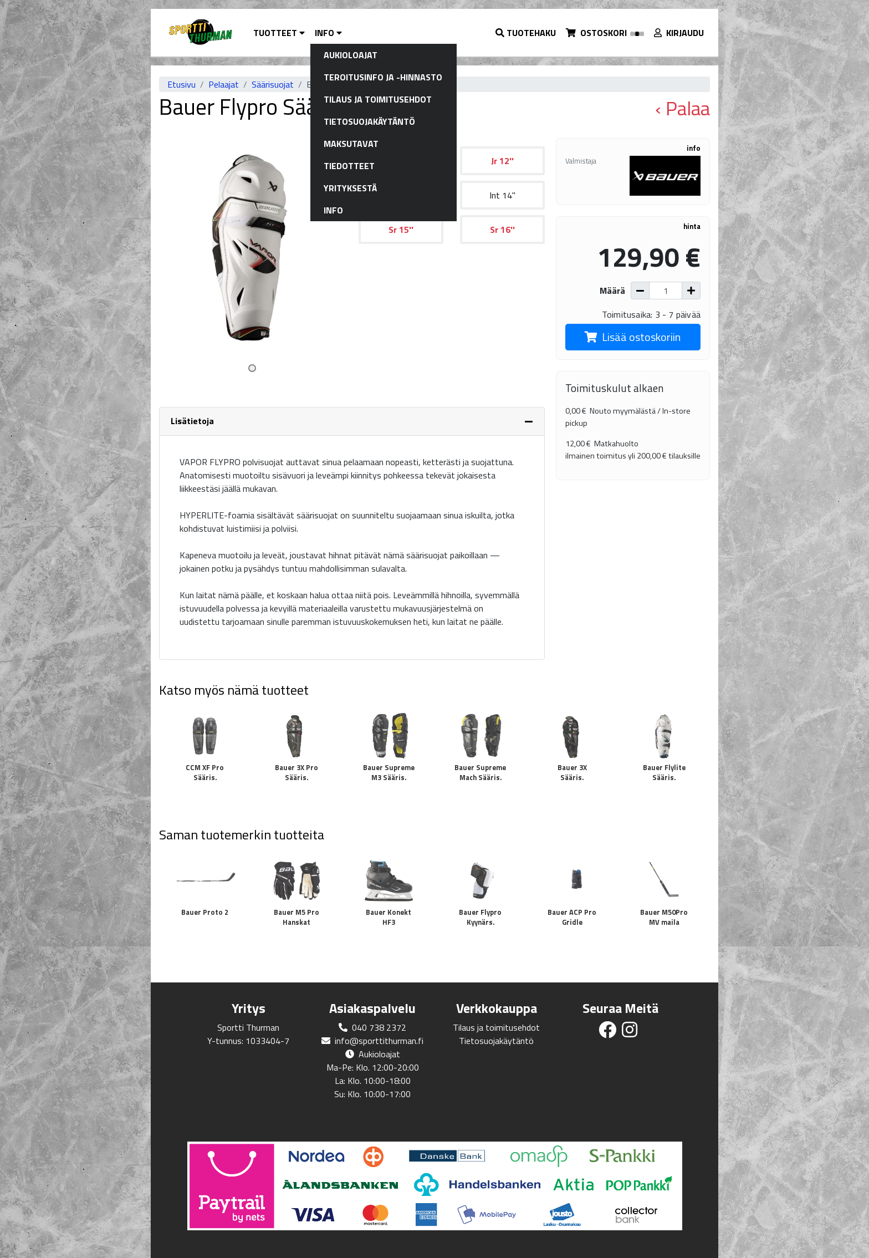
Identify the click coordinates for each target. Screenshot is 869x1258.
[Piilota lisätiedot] (528, 421)
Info (328, 32)
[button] (526, 33)
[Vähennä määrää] (640, 290)
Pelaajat (223, 84)
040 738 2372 (379, 1027)
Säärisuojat (273, 84)
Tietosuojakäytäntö (496, 1040)
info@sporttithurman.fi (379, 1040)
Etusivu (181, 84)
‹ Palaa (682, 108)
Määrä (612, 290)
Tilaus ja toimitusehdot (496, 1027)
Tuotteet (279, 32)
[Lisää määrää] (691, 290)
